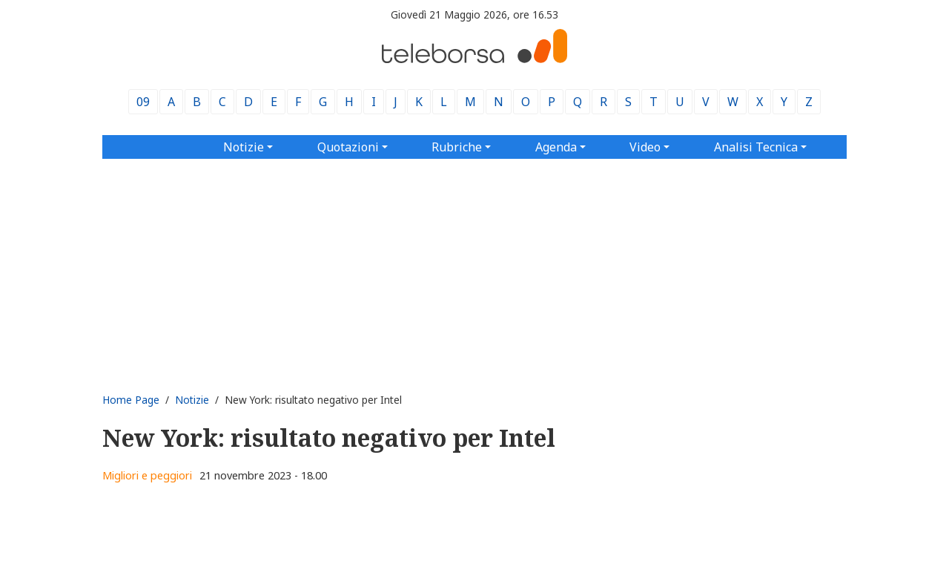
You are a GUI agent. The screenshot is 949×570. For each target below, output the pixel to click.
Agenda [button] (556, 147)
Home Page (130, 400)
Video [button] (645, 147)
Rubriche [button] (456, 147)
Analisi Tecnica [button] (756, 147)
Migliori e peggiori (147, 475)
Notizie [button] (243, 147)
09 (143, 102)
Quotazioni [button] (348, 147)
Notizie (192, 400)
